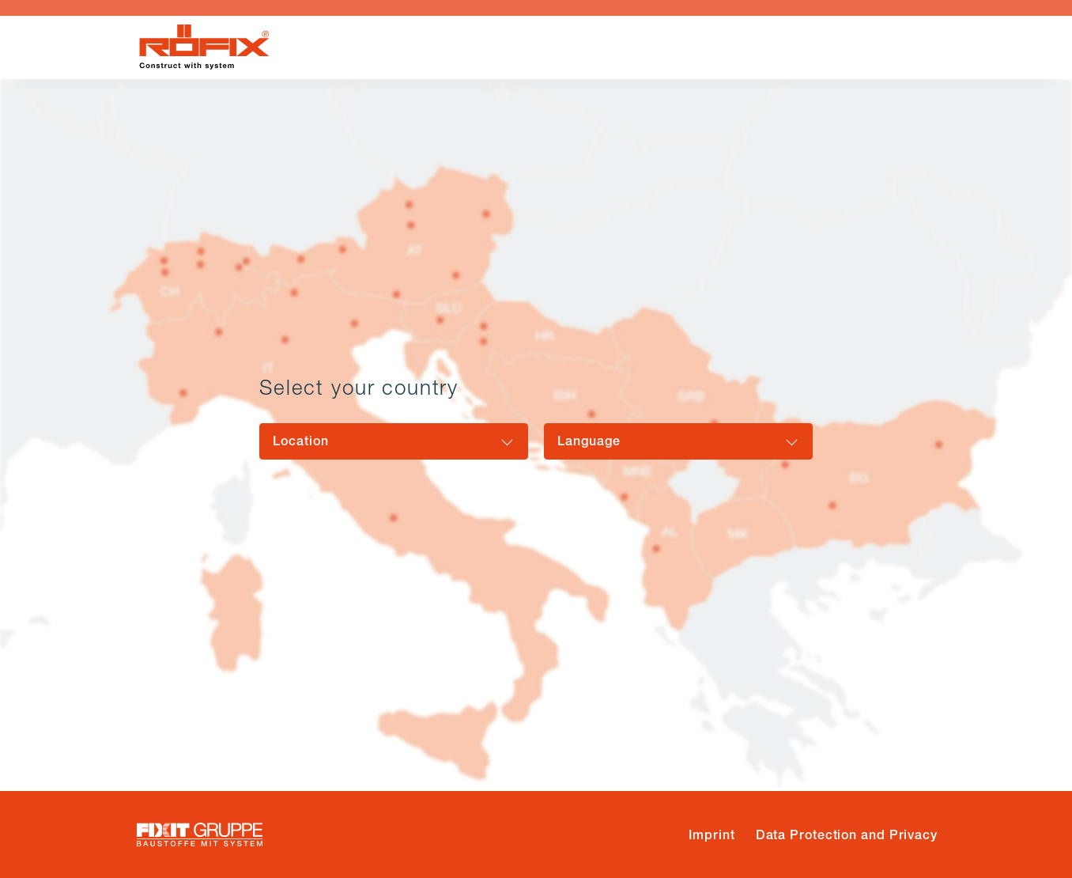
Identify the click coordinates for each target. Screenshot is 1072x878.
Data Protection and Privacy (847, 834)
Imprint (711, 834)
